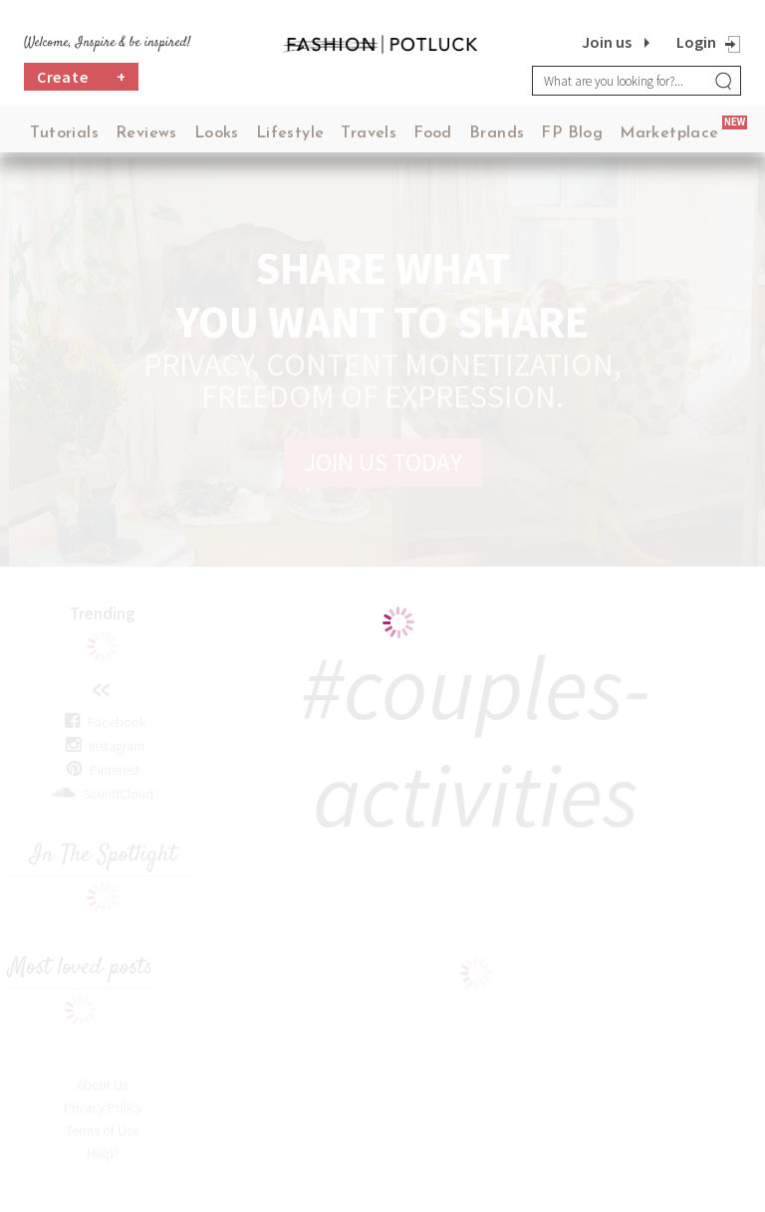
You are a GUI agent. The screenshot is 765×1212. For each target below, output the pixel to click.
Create (82, 77)
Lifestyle (290, 133)
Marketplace (669, 133)
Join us (607, 42)
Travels (368, 133)
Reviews (146, 133)
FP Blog (572, 133)
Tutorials (64, 133)
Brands (496, 133)
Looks (216, 133)
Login (696, 42)
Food (432, 133)
